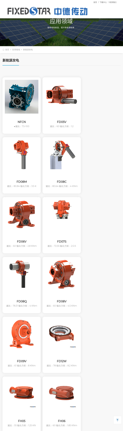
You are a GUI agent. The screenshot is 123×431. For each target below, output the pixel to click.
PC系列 (35, 365)
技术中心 (95, 336)
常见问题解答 (68, 346)
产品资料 (66, 336)
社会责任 (6, 346)
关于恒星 (7, 329)
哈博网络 (79, 425)
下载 (64, 329)
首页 (95, 2)
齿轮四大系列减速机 (41, 346)
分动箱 (35, 375)
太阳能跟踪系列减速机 (42, 356)
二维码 (6, 388)
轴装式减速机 (38, 351)
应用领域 (16, 49)
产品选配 (36, 385)
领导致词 (6, 351)
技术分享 (66, 341)
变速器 (35, 370)
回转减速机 (37, 336)
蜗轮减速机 (37, 341)
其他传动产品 (38, 380)
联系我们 (113, 2)
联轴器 (35, 360)
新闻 (93, 346)
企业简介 (6, 336)
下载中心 (103, 2)
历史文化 (6, 341)
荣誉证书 (6, 356)
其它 (93, 329)
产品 (34, 329)
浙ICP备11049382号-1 (57, 425)
